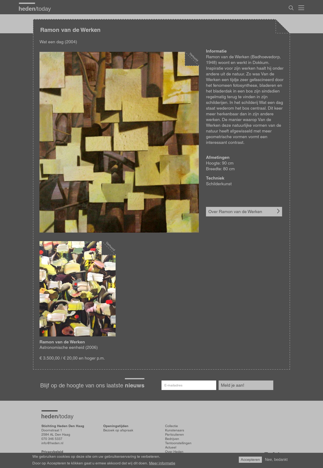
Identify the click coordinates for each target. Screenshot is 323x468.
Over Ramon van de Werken (235, 211)
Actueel (170, 447)
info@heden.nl (52, 443)
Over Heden (174, 451)
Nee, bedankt (276, 460)
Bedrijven (172, 439)
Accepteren (250, 459)
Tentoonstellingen (178, 443)
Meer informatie (162, 463)
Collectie (171, 426)
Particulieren (174, 434)
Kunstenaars (174, 430)
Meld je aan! (232, 385)
